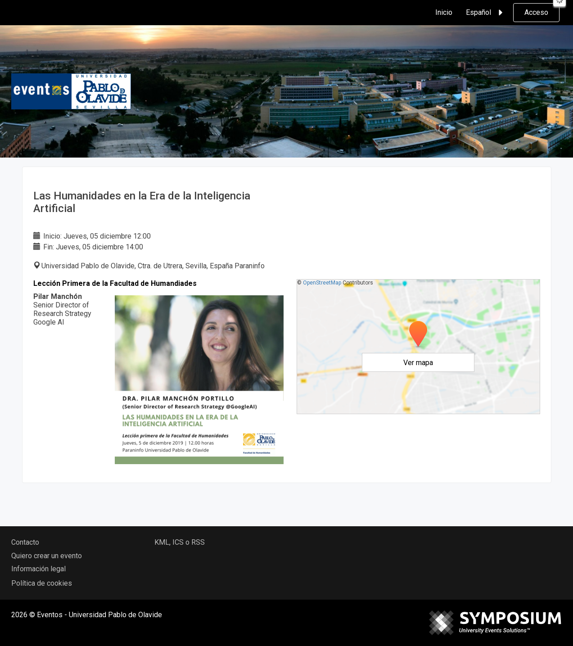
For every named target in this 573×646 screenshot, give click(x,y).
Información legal (38, 569)
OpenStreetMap (322, 283)
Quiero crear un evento (46, 555)
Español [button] (485, 12)
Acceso (536, 12)
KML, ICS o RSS (179, 542)
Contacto (25, 542)
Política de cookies (41, 583)
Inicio (443, 12)
